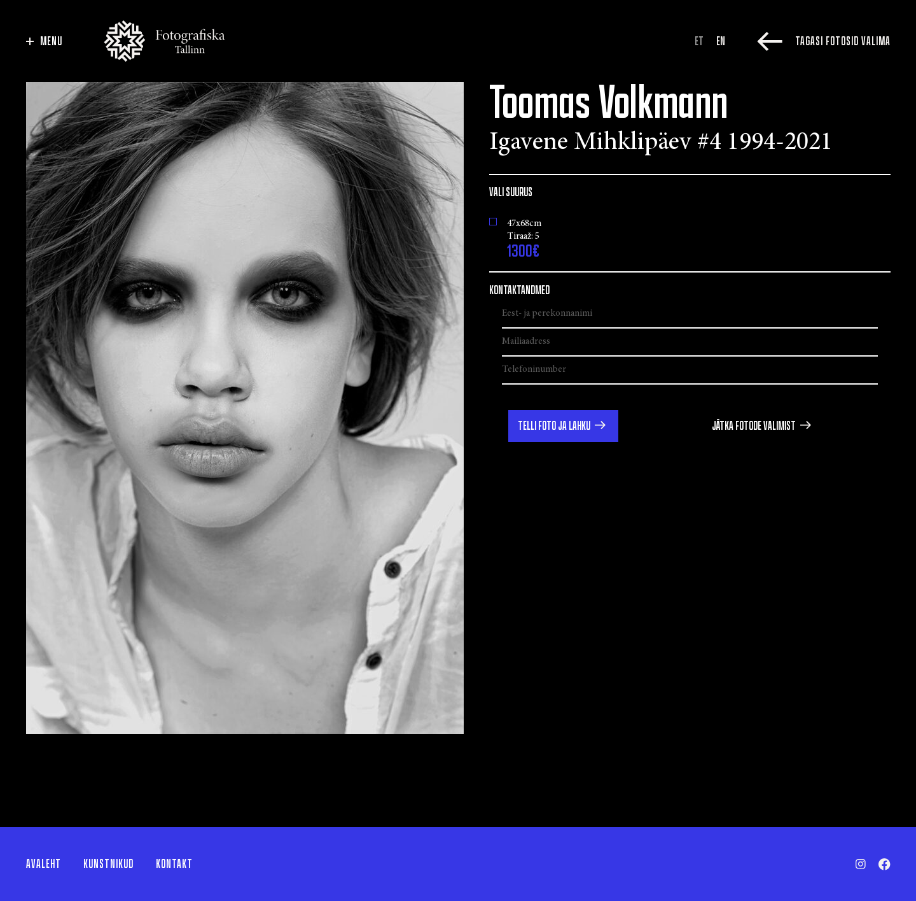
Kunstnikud (108, 864)
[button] (563, 426)
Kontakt (174, 864)
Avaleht (43, 864)
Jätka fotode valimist (754, 426)
